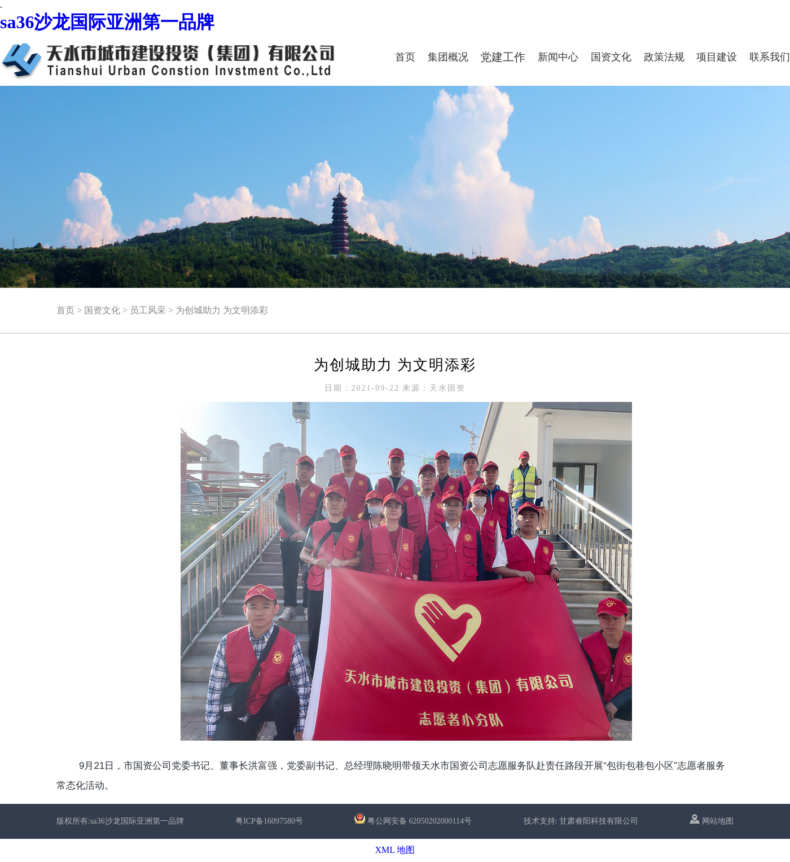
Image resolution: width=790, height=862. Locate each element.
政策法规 (664, 57)
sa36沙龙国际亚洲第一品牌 (107, 22)
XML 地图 (395, 850)
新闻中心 (558, 57)
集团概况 (448, 57)
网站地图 (712, 821)
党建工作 (502, 57)
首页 (405, 57)
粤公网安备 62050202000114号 (419, 821)
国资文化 (611, 57)
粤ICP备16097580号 (269, 821)
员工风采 (148, 310)
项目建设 (716, 57)
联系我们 (769, 57)
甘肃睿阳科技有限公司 (598, 821)
